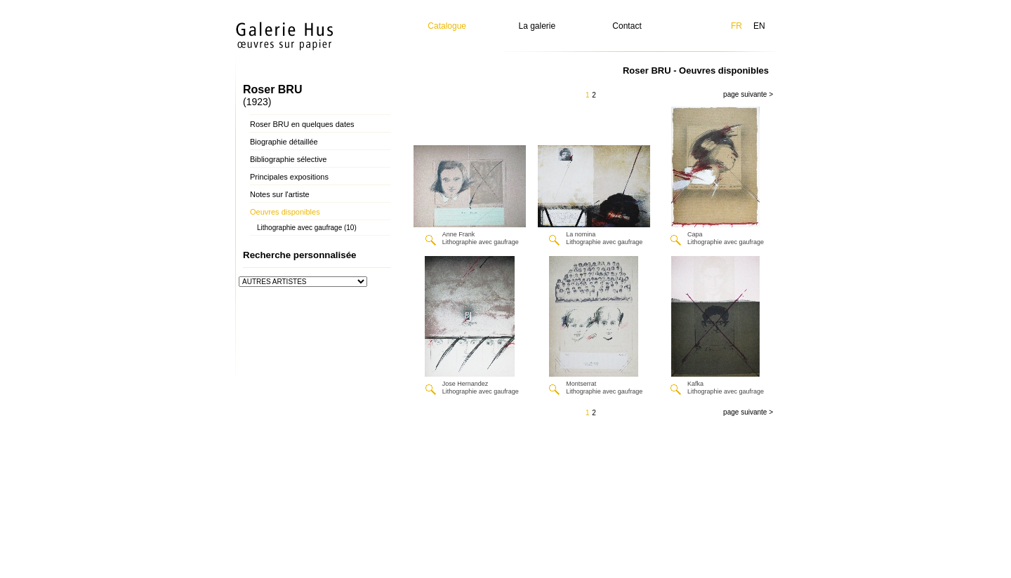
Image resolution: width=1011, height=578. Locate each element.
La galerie (537, 26)
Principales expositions (289, 177)
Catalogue (447, 26)
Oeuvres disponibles (285, 212)
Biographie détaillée (284, 141)
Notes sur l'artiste (280, 194)
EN (759, 26)
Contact (626, 26)
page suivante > (748, 94)
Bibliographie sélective (288, 159)
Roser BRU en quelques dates (302, 124)
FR (736, 26)
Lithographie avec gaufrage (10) (307, 227)
